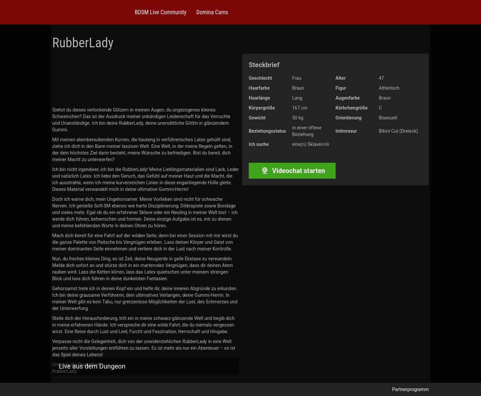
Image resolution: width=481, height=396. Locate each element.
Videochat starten (292, 171)
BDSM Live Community (160, 12)
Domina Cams (212, 12)
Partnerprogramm (410, 389)
